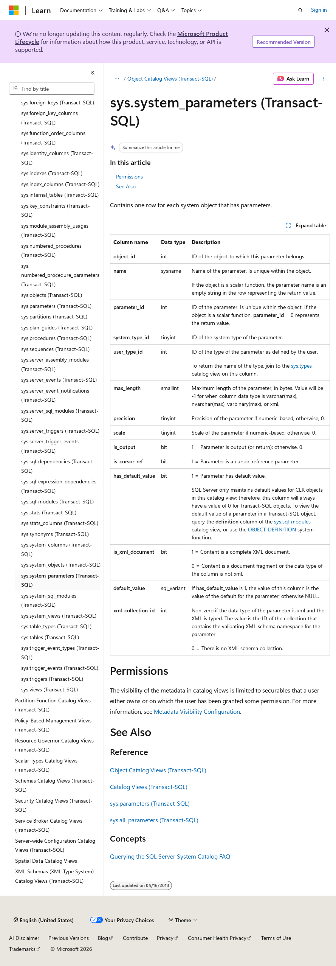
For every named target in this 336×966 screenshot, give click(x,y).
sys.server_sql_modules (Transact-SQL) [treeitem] (60, 415)
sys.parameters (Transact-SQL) (150, 803)
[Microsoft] (14, 10)
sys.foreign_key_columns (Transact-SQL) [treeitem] (49, 117)
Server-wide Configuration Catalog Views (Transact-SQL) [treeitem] (55, 845)
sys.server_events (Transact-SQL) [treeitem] (59, 379)
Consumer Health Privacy (217, 937)
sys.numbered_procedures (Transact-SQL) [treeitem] (51, 250)
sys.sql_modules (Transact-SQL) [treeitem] (57, 501)
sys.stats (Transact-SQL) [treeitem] (48, 512)
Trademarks (22, 948)
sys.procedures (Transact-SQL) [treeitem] (56, 338)
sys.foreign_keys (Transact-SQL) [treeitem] (57, 102)
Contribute (135, 937)
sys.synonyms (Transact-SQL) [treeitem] (55, 533)
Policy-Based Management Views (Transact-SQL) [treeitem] (53, 725)
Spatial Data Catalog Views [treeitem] (46, 860)
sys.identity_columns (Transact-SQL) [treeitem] (57, 157)
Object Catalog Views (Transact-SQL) (170, 78)
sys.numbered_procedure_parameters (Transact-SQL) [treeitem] (60, 275)
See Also (126, 186)
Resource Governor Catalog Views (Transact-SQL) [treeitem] (54, 745)
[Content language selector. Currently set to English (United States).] (43, 920)
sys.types (301, 365)
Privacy (165, 937)
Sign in (319, 9)
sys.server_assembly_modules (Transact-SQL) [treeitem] (55, 364)
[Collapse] (93, 72)
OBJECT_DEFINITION (272, 529)
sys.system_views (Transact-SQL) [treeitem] (58, 615)
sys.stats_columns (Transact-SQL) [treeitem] (59, 522)
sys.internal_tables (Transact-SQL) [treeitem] (60, 194)
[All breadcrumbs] (116, 79)
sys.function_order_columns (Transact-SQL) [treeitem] (53, 137)
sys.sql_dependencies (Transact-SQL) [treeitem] (57, 466)
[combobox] (51, 88)
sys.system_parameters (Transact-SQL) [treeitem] (60, 580)
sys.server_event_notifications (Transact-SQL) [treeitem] (55, 395)
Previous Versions (68, 937)
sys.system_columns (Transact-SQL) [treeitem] (56, 549)
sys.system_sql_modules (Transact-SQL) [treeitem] (48, 600)
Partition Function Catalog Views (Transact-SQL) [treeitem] (53, 705)
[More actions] (323, 79)
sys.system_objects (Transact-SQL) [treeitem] (61, 564)
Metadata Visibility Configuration (197, 711)
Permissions (129, 176)
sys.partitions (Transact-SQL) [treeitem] (54, 316)
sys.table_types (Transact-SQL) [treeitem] (56, 626)
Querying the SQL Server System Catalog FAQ (170, 856)
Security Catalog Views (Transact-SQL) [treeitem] (54, 805)
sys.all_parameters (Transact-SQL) (154, 820)
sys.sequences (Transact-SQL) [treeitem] (55, 349)
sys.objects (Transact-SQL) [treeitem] (51, 294)
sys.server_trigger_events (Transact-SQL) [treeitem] (50, 446)
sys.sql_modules (292, 521)
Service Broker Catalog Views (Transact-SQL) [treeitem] (48, 825)
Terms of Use (276, 937)
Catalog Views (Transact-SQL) (148, 787)
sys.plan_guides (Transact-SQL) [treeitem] (57, 327)
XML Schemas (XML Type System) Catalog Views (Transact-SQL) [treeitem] (54, 876)
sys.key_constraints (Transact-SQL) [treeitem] (55, 210)
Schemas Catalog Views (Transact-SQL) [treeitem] (54, 785)
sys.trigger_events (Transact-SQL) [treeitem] (59, 667)
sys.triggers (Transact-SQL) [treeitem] (52, 678)
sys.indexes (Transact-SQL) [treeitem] (51, 173)
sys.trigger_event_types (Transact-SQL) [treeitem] (60, 652)
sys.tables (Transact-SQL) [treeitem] (50, 637)
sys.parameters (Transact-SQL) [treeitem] (56, 305)
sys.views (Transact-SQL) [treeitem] (49, 689)
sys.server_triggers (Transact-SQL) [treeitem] (60, 430)
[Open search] (300, 10)
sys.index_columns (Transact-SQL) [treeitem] (60, 184)
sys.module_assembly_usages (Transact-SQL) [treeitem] (54, 230)
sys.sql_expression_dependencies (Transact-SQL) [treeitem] (58, 486)
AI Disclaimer (24, 937)
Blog (103, 937)
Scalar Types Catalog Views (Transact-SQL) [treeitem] (46, 765)
